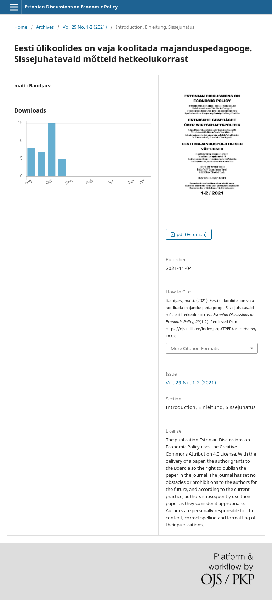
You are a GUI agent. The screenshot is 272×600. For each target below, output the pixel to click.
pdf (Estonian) (191, 234)
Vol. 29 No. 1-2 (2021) (85, 27)
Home (20, 27)
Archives (45, 27)
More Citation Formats (195, 348)
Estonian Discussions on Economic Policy (71, 7)
